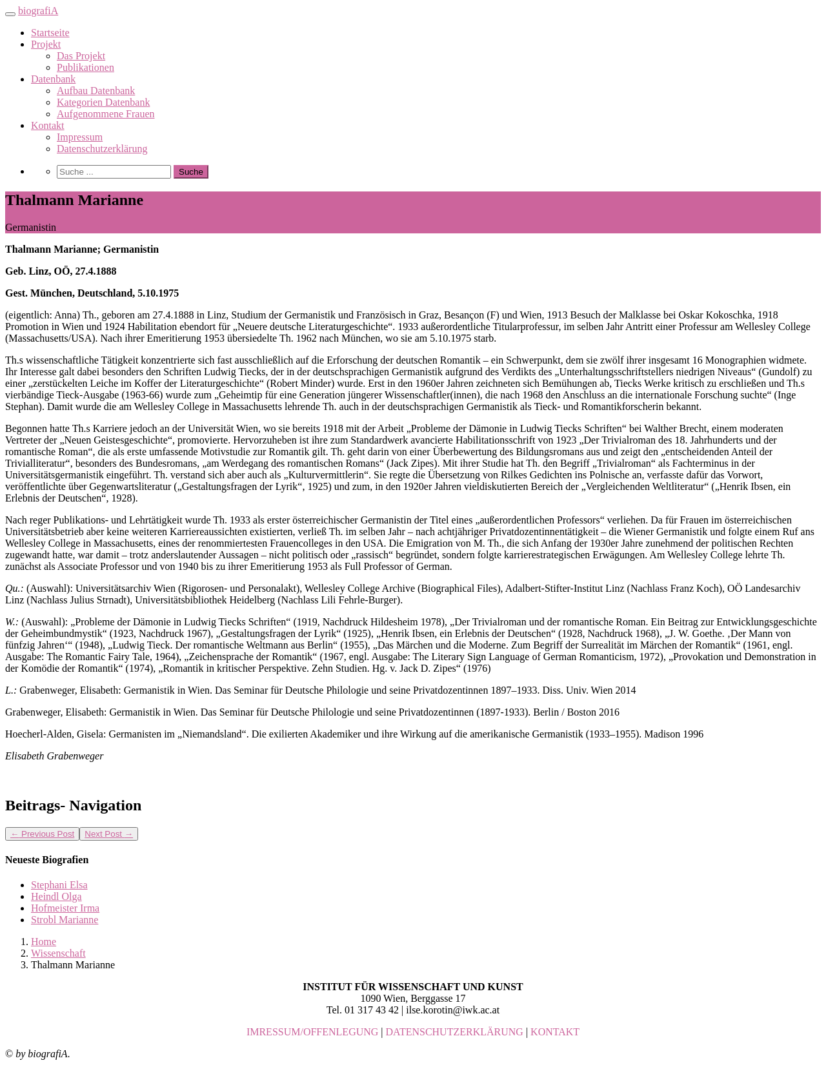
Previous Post (42, 834)
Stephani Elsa (59, 884)
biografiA (38, 10)
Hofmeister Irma (65, 908)
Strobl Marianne (64, 919)
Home (43, 941)
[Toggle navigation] (10, 14)
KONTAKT (554, 1031)
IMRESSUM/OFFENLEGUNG (312, 1031)
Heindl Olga (56, 896)
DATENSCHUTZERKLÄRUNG (454, 1031)
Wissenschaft (58, 953)
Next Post (109, 834)
